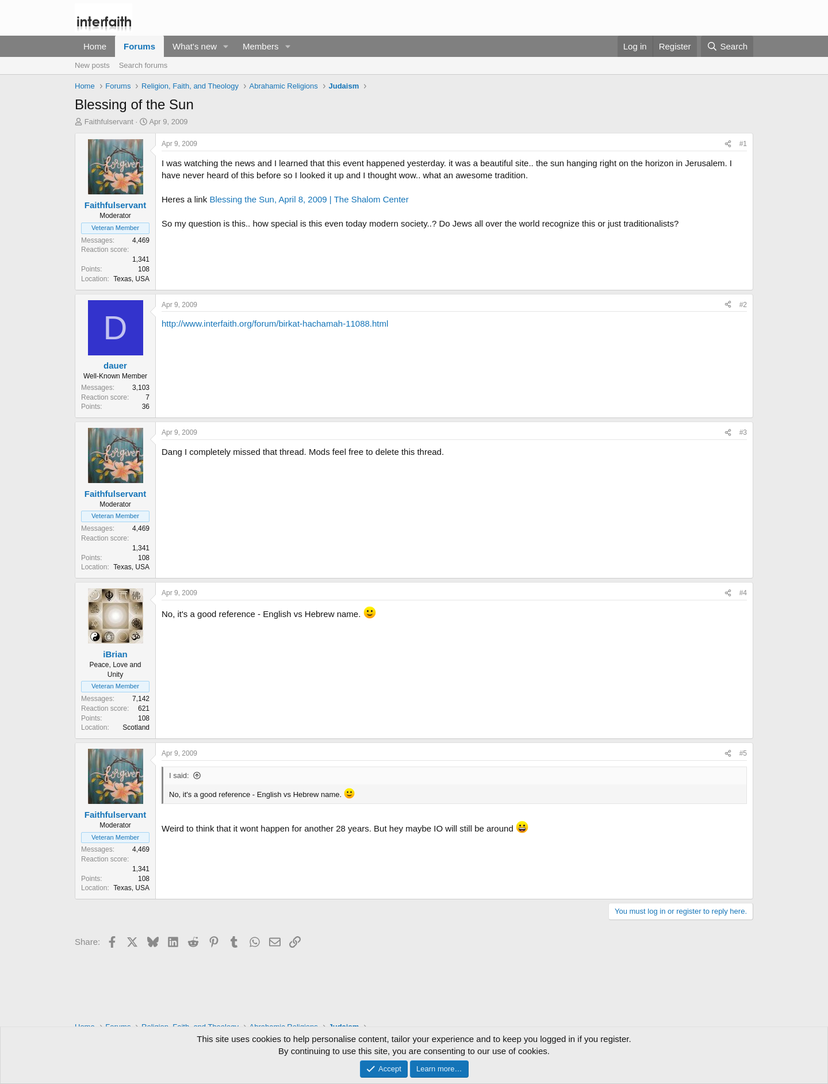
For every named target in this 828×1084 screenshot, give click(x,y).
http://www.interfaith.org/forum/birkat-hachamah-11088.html (275, 323)
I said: (179, 775)
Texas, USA (131, 279)
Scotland (136, 727)
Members (261, 46)
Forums (139, 46)
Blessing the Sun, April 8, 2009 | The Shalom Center (308, 199)
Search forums (143, 65)
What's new (194, 46)
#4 (743, 593)
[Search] (727, 46)
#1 (743, 144)
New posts (92, 65)
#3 (743, 432)
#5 (743, 753)
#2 (743, 305)
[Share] (727, 144)
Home (94, 46)
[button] (226, 46)
